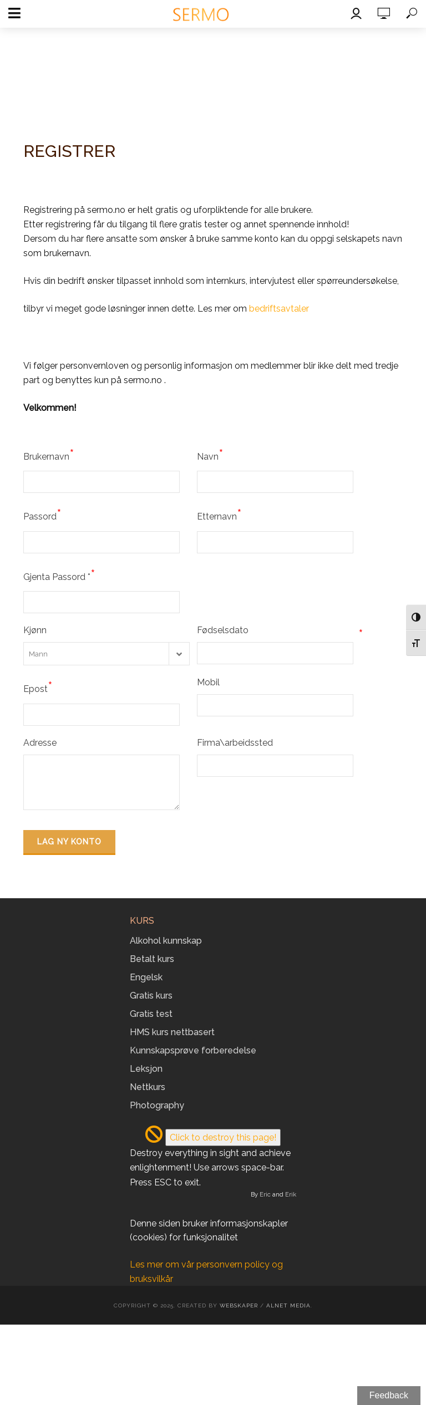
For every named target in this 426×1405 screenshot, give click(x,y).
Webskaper (239, 1305)
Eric (265, 1194)
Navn (210, 454)
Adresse (40, 742)
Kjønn (35, 630)
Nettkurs (147, 1087)
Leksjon (146, 1068)
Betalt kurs (152, 959)
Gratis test (151, 1014)
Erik (290, 1194)
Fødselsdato (280, 630)
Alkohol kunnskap (166, 940)
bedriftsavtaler (279, 308)
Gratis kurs (151, 995)
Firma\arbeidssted (235, 742)
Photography (157, 1105)
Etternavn (219, 514)
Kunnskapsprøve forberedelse (193, 1050)
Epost (38, 687)
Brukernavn (48, 454)
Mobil (208, 682)
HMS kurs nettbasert (172, 1032)
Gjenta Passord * (59, 575)
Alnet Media (288, 1305)
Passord (42, 514)
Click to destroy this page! (223, 1137)
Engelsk (146, 977)
